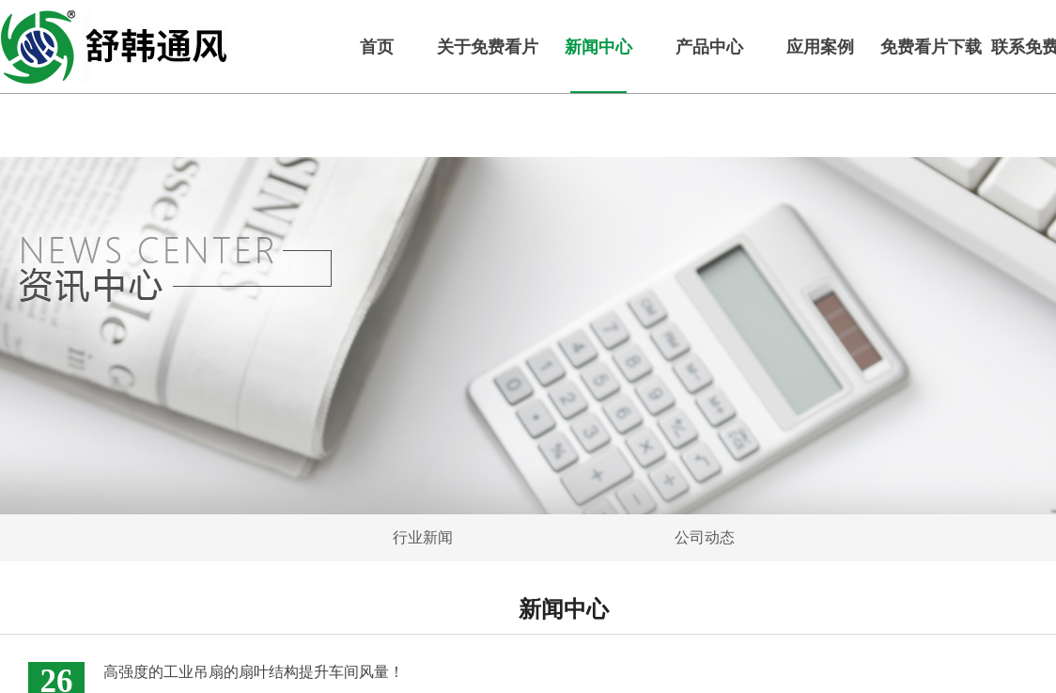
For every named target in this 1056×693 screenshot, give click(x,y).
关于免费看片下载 (487, 47)
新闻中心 (598, 47)
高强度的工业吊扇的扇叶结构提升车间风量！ (253, 672)
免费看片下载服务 (931, 47)
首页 (377, 47)
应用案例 (820, 47)
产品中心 (709, 47)
